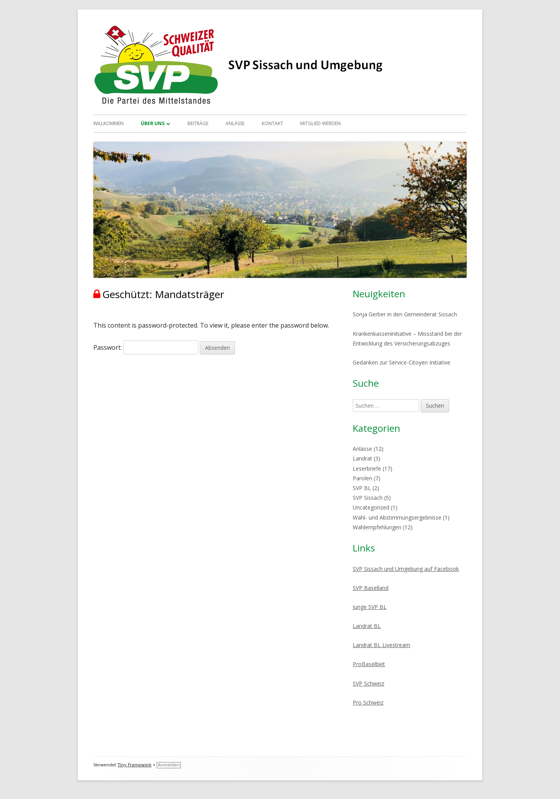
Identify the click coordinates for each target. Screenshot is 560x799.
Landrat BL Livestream (381, 645)
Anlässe (235, 123)
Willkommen (108, 123)
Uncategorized (371, 507)
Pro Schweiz (368, 702)
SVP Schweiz (368, 683)
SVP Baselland (370, 587)
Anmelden (169, 765)
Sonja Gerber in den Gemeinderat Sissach (405, 314)
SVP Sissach (368, 497)
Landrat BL (367, 626)
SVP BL (362, 488)
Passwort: (145, 347)
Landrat (362, 458)
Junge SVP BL (370, 607)
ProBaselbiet (369, 664)
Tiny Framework (134, 765)
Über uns (152, 123)
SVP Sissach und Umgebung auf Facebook (406, 568)
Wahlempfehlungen (377, 527)
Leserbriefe (367, 468)
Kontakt (272, 123)
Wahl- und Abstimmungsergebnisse (397, 517)
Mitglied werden (320, 123)
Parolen (362, 478)
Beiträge (197, 123)
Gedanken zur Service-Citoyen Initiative (401, 362)
